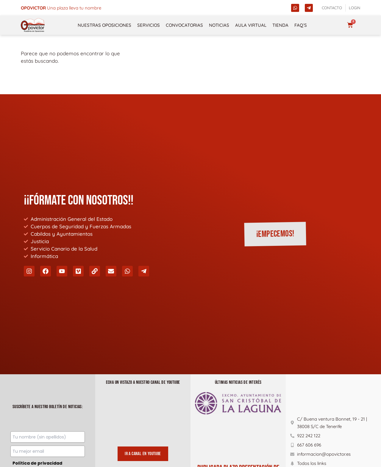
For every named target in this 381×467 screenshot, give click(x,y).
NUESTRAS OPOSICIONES (104, 25)
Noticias (219, 25)
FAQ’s (300, 25)
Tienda (280, 25)
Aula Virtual (250, 25)
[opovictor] (33, 25)
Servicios (148, 25)
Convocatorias (184, 25)
